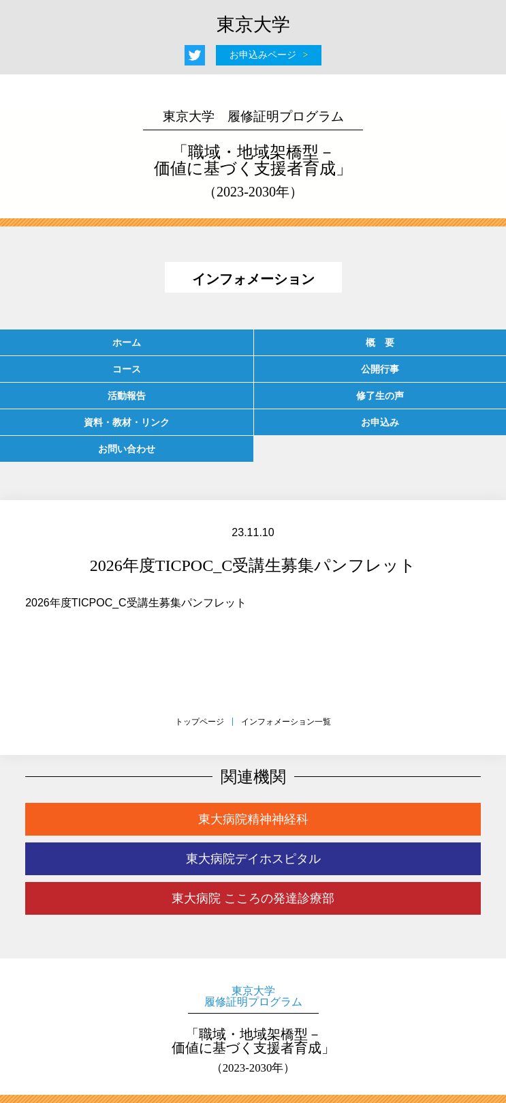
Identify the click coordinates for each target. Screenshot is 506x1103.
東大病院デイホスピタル (253, 859)
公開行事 (380, 369)
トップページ (199, 721)
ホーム (126, 342)
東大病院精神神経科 (253, 819)
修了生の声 (380, 395)
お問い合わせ (126, 448)
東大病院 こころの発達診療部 (253, 898)
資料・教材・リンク (127, 422)
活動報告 (127, 395)
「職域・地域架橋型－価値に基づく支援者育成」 (253, 154)
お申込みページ (263, 55)
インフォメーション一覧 (286, 721)
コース (126, 369)
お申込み (380, 422)
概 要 (380, 342)
